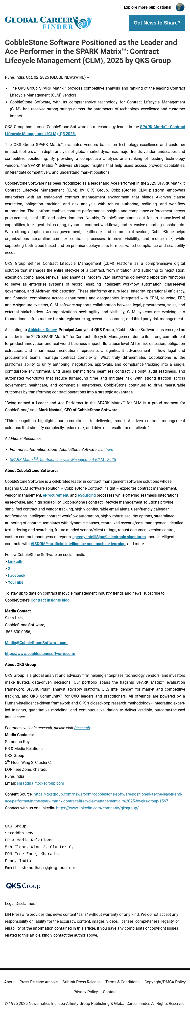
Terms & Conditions (122, 982)
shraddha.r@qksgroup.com (40, 783)
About (9, 982)
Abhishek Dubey (42, 329)
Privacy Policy (85, 992)
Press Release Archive (39, 982)
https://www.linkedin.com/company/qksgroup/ (97, 808)
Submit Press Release (81, 982)
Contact (110, 992)
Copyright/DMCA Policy (165, 982)
